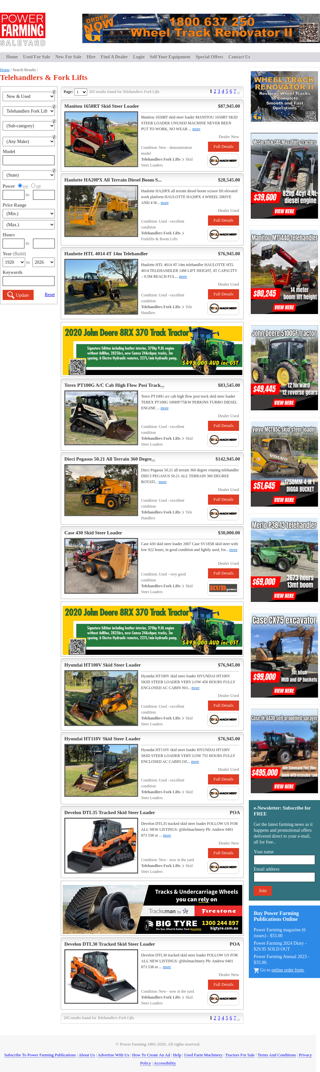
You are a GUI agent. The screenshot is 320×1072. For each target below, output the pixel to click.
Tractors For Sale (240, 1054)
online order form (288, 970)
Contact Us (239, 57)
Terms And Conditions (277, 1054)
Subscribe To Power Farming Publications (40, 1054)
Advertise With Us (113, 1054)
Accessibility (165, 1063)
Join (262, 890)
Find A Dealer (114, 57)
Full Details (223, 146)
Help (177, 1054)
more (196, 129)
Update (18, 295)
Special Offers (209, 57)
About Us (86, 1054)
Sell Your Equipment (170, 57)
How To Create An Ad (151, 1054)
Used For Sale (36, 57)
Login (139, 57)
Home (12, 57)
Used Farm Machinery (203, 1054)
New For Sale (69, 57)
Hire (91, 57)
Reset (50, 294)
